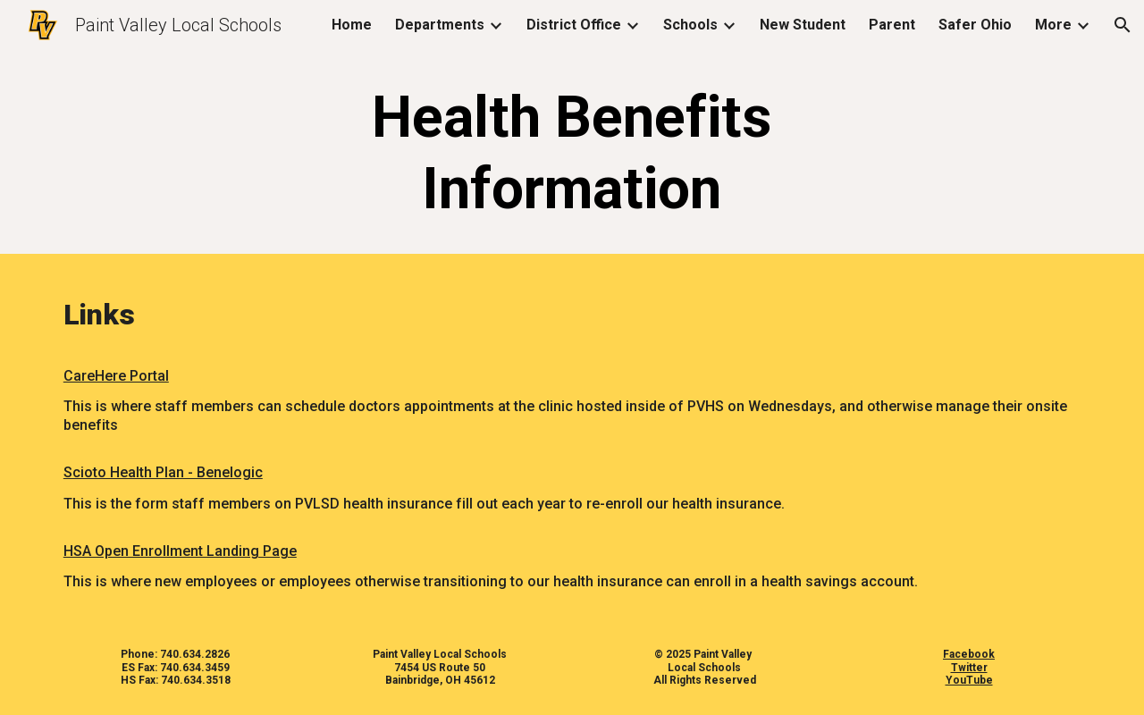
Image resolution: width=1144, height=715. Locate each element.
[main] (572, 153)
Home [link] (352, 24)
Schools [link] (690, 24)
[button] (1122, 25)
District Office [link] (573, 24)
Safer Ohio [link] (975, 24)
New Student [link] (802, 24)
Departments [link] (439, 24)
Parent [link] (892, 24)
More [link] (1053, 24)
